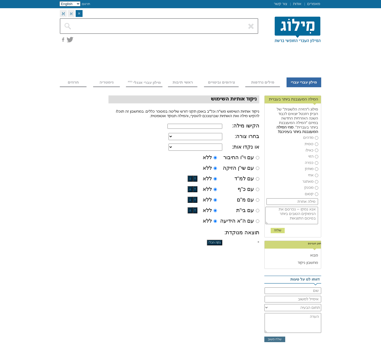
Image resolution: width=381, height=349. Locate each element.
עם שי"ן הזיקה (238, 168)
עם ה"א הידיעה (237, 221)
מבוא (314, 255)
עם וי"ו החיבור (238, 157)
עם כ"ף (246, 189)
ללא (207, 157)
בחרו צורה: (247, 136)
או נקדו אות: (245, 147)
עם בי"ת (245, 210)
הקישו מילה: (245, 125)
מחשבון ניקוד (308, 262)
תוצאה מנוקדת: (241, 232)
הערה (293, 323)
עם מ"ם (245, 200)
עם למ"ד (244, 178)
